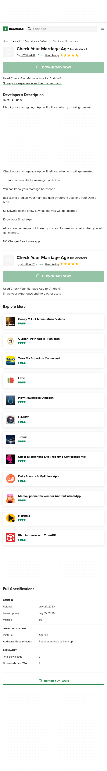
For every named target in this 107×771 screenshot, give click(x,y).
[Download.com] (13, 28)
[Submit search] (30, 29)
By (26, 55)
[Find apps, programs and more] (62, 29)
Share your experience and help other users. (32, 83)
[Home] (6, 41)
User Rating (62, 55)
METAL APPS (14, 100)
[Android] (17, 41)
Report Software (53, 681)
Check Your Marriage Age (52, 49)
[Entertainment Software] (37, 41)
